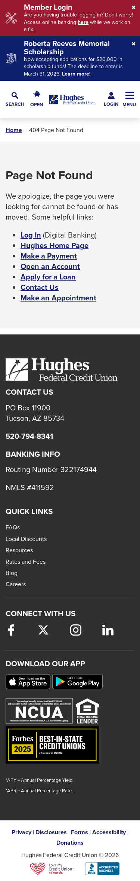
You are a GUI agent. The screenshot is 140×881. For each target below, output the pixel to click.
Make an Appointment (58, 298)
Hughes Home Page (54, 245)
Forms (79, 832)
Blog (12, 573)
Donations (70, 843)
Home (14, 130)
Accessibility (109, 832)
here (83, 22)
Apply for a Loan (48, 277)
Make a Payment (49, 256)
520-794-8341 (29, 436)
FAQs (13, 527)
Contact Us (40, 287)
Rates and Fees (26, 561)
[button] (15, 99)
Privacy (21, 832)
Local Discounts (26, 539)
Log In (31, 235)
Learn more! (76, 73)
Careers (16, 584)
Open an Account (50, 266)
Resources (19, 550)
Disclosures (51, 832)
